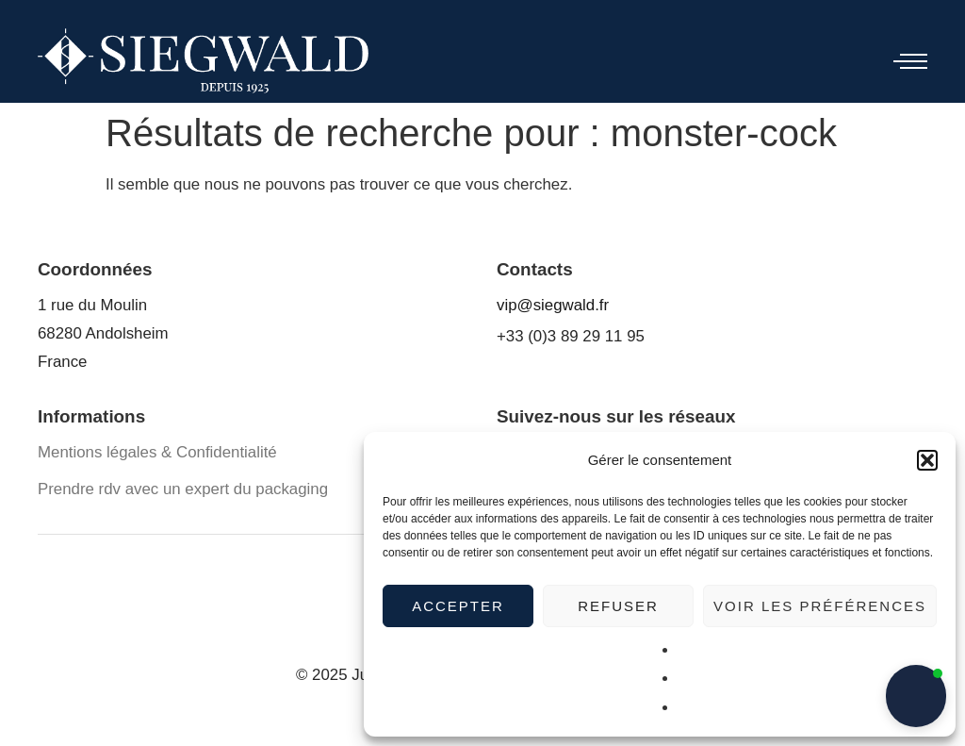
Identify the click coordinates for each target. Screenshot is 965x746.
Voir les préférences (819, 606)
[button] (927, 460)
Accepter (458, 606)
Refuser (618, 606)
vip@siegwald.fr (553, 305)
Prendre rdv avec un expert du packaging (183, 489)
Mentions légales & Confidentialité (157, 452)
